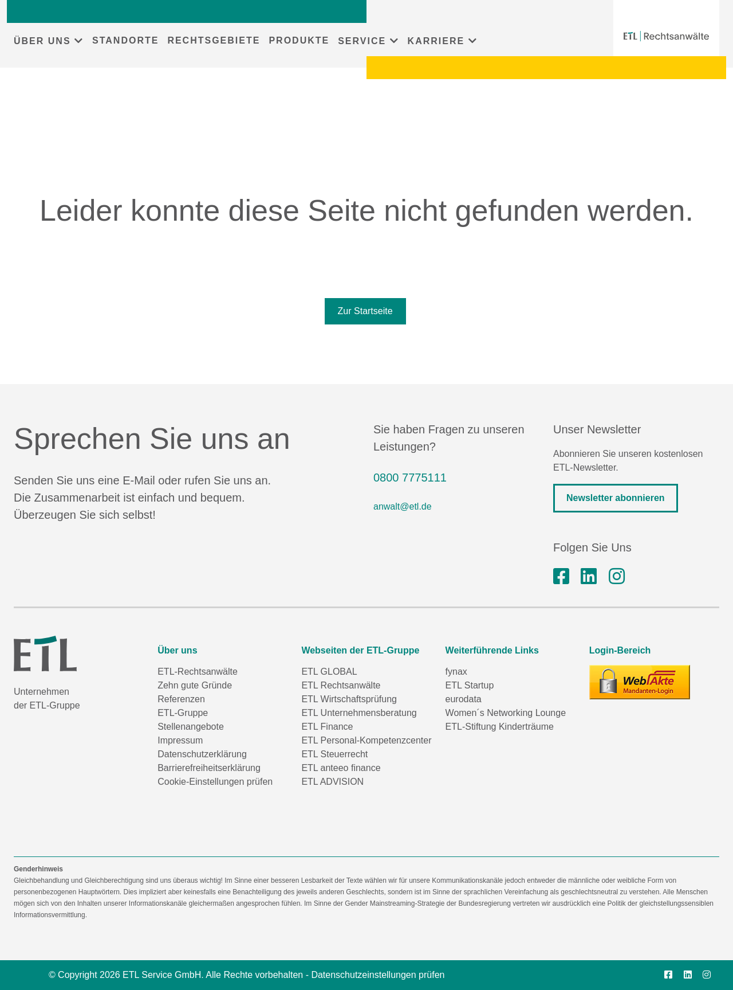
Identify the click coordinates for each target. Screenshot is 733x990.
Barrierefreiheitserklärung (209, 768)
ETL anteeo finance (340, 768)
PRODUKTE (299, 40)
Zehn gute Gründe (194, 685)
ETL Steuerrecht (334, 754)
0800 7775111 (410, 477)
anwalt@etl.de (402, 506)
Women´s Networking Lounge (506, 713)
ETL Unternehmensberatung (358, 713)
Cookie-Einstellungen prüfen (215, 781)
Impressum (180, 740)
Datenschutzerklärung (202, 754)
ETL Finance (327, 726)
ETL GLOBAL (329, 671)
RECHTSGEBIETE (213, 40)
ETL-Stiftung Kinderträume (500, 726)
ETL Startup (470, 685)
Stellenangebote (190, 726)
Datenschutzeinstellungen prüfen (377, 975)
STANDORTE (125, 40)
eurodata (464, 699)
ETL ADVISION (332, 781)
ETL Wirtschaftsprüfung (349, 699)
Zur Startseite (365, 311)
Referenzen (181, 699)
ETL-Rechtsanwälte (197, 671)
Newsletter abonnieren (615, 498)
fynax (456, 671)
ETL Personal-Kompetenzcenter (366, 740)
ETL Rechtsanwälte (340, 685)
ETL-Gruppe (182, 713)
